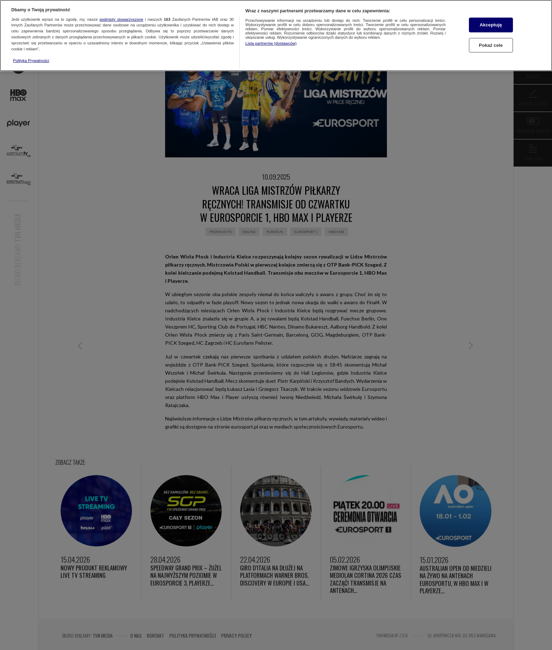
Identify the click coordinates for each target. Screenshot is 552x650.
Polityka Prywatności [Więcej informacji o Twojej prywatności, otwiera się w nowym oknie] (31, 60)
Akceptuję (491, 24)
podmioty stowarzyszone (121, 19)
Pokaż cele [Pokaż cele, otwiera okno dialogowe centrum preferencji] (491, 45)
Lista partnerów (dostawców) (270, 43)
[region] (276, 35)
